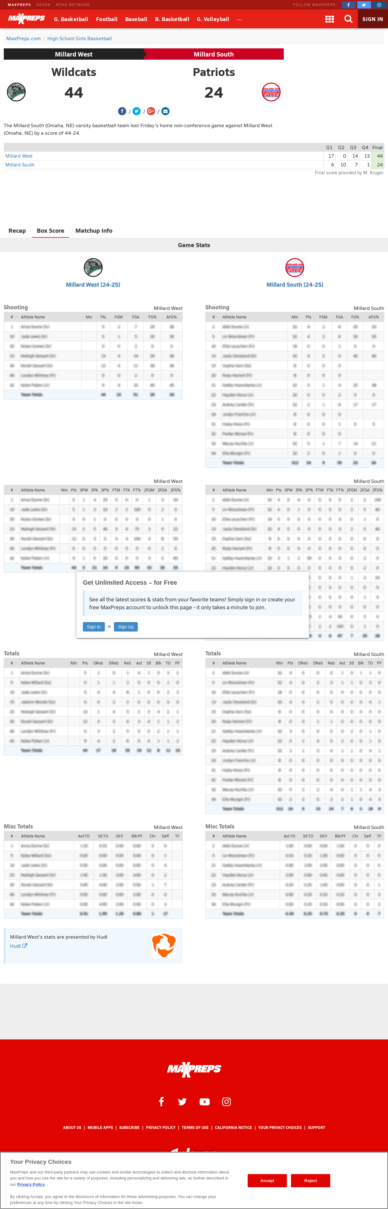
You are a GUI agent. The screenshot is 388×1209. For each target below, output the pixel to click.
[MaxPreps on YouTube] (205, 1101)
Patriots (214, 71)
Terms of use (195, 1127)
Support (316, 1127)
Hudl (18, 945)
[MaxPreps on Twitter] (364, 4)
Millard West (74, 54)
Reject (310, 1180)
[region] (194, 1180)
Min (89, 316)
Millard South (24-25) (295, 284)
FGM (119, 316)
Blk (158, 662)
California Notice (233, 1127)
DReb (113, 662)
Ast (139, 662)
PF (177, 662)
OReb (98, 662)
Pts (103, 316)
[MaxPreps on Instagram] (379, 4)
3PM (84, 489)
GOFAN (43, 4)
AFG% (171, 316)
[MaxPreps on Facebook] (349, 4)
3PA (94, 489)
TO (168, 662)
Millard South (214, 54)
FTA (126, 489)
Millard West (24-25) (93, 284)
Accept (267, 1180)
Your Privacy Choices (280, 1127)
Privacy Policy (160, 1127)
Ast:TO (83, 835)
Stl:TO (103, 835)
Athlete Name (33, 316)
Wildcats (73, 71)
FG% (152, 316)
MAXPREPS (19, 4)
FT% (137, 489)
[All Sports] (239, 18)
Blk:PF (137, 835)
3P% (105, 489)
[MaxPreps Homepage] (194, 1070)
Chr (152, 835)
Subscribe (129, 1127)
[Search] (348, 18)
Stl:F (119, 835)
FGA (135, 316)
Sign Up (126, 626)
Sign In (94, 626)
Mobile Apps (100, 1127)
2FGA (162, 489)
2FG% (175, 489)
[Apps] (329, 18)
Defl (165, 835)
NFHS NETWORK (73, 4)
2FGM (149, 489)
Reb (127, 662)
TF (177, 835)
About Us (72, 1127)
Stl (149, 662)
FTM (116, 489)
